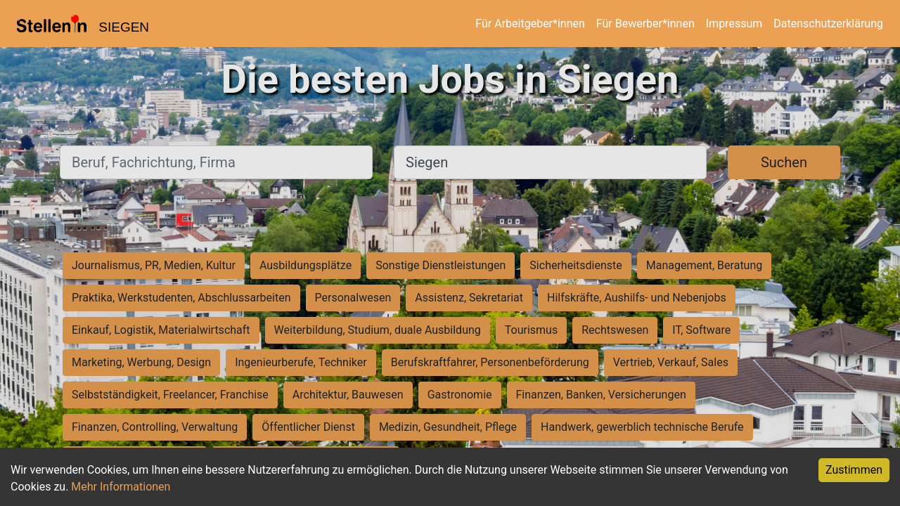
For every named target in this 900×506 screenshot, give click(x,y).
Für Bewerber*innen (645, 23)
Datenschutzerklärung (828, 23)
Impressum (734, 23)
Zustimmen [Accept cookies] (853, 469)
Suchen (784, 162)
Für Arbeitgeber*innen (529, 23)
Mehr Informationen (120, 486)
